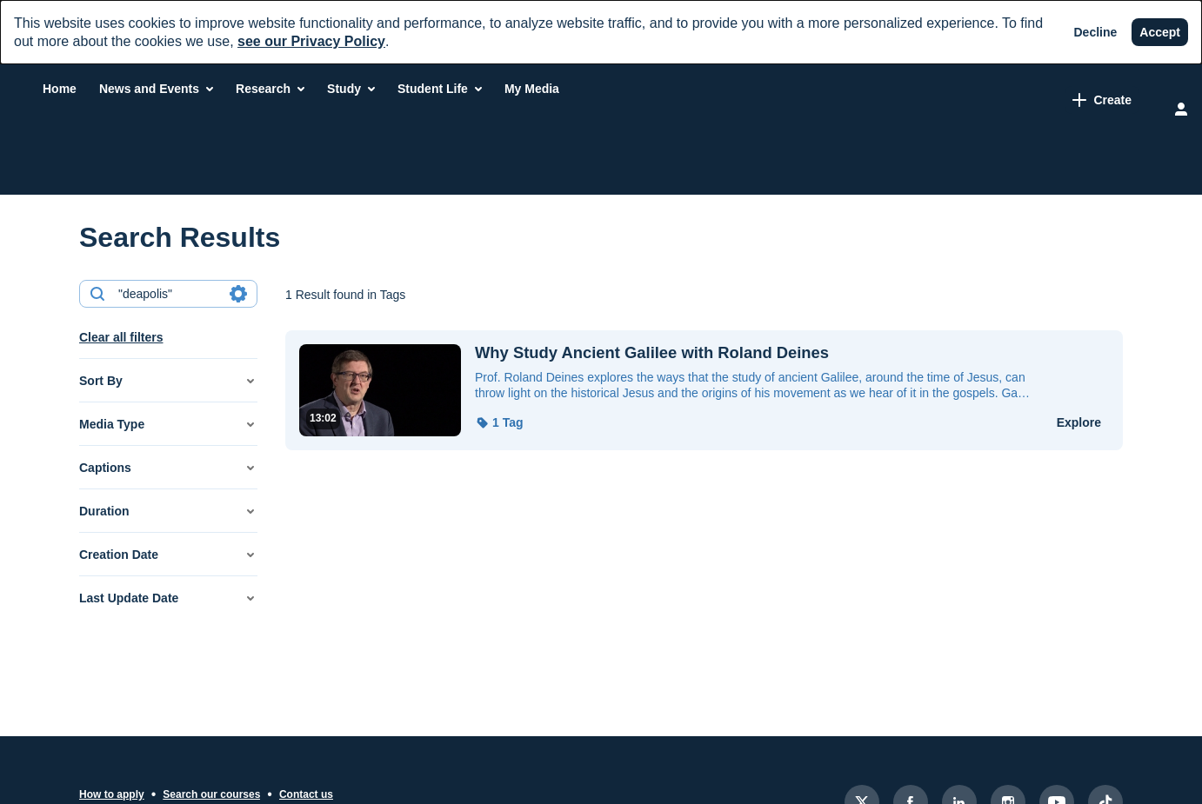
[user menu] (1181, 109)
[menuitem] (283, 89)
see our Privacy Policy (311, 41)
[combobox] (167, 293)
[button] (168, 380)
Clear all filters (121, 337)
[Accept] (1160, 32)
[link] (945, 100)
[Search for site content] (1088, 101)
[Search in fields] (238, 294)
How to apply (111, 794)
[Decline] (1095, 32)
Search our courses (211, 794)
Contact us (306, 794)
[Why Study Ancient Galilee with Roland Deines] (755, 353)
